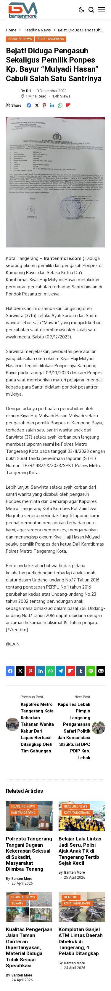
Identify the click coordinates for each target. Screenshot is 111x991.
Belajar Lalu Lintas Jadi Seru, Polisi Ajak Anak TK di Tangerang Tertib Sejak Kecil (80, 851)
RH (28, 91)
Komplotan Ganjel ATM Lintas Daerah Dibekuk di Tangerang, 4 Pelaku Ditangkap (81, 941)
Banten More (22, 879)
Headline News (37, 30)
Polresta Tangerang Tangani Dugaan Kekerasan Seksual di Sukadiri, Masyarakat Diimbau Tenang (29, 854)
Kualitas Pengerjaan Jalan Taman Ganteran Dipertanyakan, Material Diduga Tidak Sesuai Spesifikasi (29, 947)
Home (11, 30)
